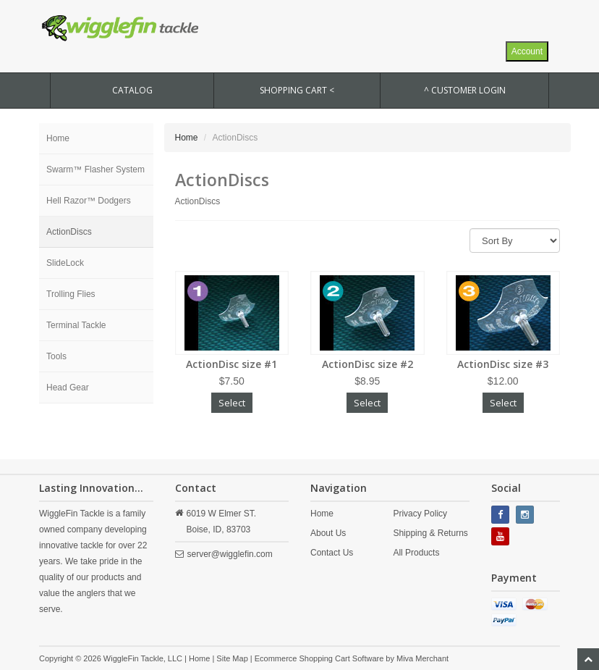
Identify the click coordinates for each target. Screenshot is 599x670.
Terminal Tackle (76, 325)
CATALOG (132, 90)
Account (527, 51)
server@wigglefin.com (230, 554)
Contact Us (331, 553)
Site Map (231, 658)
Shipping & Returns (430, 533)
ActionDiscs (69, 232)
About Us (328, 533)
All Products (416, 553)
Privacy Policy (420, 513)
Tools (56, 356)
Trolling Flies (70, 294)
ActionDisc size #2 (367, 364)
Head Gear (67, 387)
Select (231, 402)
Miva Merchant (422, 658)
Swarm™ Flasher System (95, 169)
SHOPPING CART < (297, 90)
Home (57, 138)
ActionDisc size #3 (502, 364)
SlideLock (65, 263)
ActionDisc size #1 (231, 364)
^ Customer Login (465, 90)
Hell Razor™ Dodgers (88, 201)
